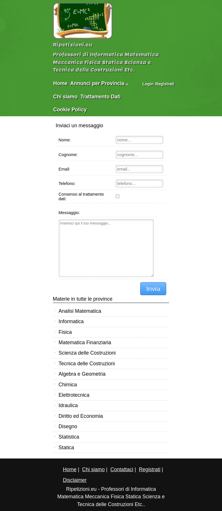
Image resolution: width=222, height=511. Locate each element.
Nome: (65, 140)
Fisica (65, 332)
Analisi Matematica (80, 311)
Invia (153, 288)
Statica (66, 447)
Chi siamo (65, 97)
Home (60, 83)
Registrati (163, 84)
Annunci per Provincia (99, 83)
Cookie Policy (69, 110)
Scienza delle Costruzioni (87, 353)
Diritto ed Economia (81, 416)
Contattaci (121, 469)
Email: (64, 169)
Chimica (68, 385)
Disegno (68, 426)
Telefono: (67, 183)
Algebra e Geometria (82, 374)
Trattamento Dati (100, 97)
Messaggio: (69, 212)
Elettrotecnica (74, 395)
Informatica (71, 321)
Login (148, 84)
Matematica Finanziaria (85, 342)
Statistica (69, 437)
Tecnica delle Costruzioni (87, 363)
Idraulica (68, 405)
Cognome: (68, 154)
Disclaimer (75, 480)
